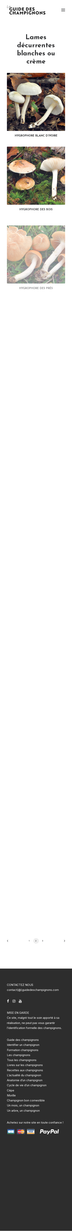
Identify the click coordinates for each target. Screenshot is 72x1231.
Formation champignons (22, 1050)
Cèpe (10, 1090)
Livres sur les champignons (25, 1065)
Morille (11, 1095)
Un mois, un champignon (23, 1105)
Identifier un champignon (23, 1045)
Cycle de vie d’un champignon (26, 1085)
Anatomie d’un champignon (24, 1080)
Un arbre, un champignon (23, 1110)
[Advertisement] (36, 1180)
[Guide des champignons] (26, 10)
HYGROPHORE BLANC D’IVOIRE (36, 135)
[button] (63, 10)
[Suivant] (63, 942)
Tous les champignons (21, 1060)
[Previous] (9, 942)
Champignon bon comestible (26, 1100)
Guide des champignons (23, 1040)
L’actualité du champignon (24, 1075)
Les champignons (18, 1055)
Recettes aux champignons (25, 1070)
